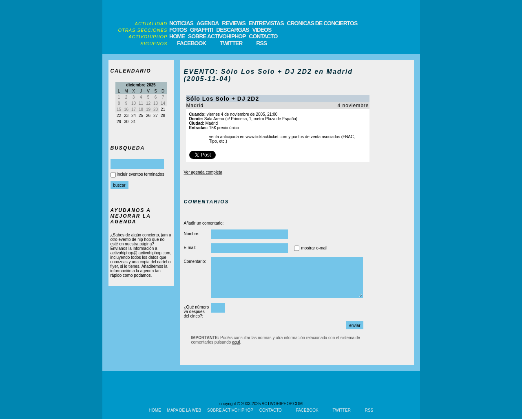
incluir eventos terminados (140, 174)
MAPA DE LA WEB (184, 410)
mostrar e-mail (314, 248)
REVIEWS (234, 23)
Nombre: (191, 234)
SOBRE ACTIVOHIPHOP (217, 36)
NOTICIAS (181, 23)
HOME (177, 36)
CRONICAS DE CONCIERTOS (322, 23)
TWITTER (231, 43)
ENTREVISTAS (266, 23)
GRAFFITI (201, 29)
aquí (236, 342)
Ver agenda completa (203, 172)
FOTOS (178, 29)
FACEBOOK (191, 43)
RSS (261, 43)
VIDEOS (261, 29)
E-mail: (190, 247)
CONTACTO (263, 36)
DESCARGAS (232, 29)
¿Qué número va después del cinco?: (196, 311)
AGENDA (208, 23)
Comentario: (195, 261)
